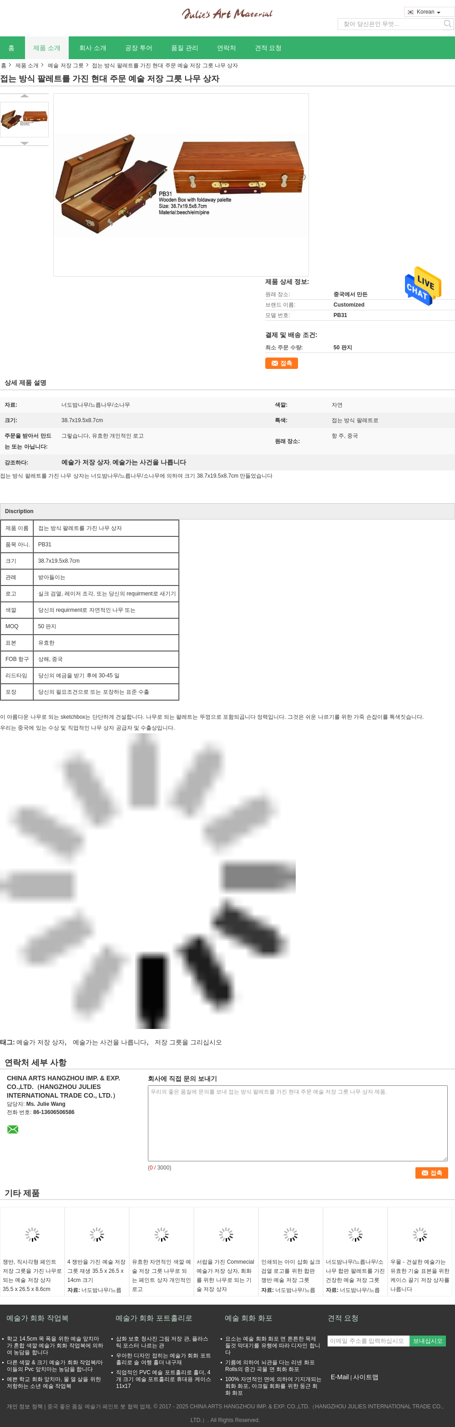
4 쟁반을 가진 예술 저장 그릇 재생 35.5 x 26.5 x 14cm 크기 (96, 1271)
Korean (428, 12)
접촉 (286, 363)
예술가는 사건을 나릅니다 (110, 1042)
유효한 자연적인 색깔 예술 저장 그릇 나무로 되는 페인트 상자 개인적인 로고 (161, 1275)
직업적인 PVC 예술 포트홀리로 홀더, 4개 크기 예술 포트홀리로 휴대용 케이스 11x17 (163, 1379)
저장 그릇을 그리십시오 (188, 1042)
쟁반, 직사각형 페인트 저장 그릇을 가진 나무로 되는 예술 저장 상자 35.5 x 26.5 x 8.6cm (32, 1275)
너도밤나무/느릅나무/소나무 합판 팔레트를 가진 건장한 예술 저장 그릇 (355, 1271)
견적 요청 (268, 47)
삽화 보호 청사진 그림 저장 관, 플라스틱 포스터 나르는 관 (162, 1342)
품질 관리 (184, 47)
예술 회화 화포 (249, 1318)
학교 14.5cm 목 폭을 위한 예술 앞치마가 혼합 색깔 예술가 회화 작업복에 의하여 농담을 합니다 (55, 1346)
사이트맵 (366, 1377)
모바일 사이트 (347, 1388)
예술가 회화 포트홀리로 (154, 1318)
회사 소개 (92, 47)
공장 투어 (138, 47)
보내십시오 (428, 1340)
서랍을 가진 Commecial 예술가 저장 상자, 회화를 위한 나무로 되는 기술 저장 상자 (225, 1275)
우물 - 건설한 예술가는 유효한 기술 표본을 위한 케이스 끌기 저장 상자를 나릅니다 (420, 1275)
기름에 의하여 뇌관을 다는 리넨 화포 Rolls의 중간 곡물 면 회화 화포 (270, 1365)
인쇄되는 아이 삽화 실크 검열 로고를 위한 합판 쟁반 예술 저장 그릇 (290, 1271)
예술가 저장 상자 (40, 1042)
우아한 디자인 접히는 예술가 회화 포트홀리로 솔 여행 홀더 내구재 (163, 1359)
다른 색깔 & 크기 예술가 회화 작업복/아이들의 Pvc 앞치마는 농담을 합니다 (55, 1365)
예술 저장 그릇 (66, 65)
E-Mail (340, 1377)
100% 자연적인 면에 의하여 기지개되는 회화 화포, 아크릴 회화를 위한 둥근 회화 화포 (273, 1386)
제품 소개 (47, 47)
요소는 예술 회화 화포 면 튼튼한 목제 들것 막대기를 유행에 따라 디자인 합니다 (272, 1346)
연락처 (226, 47)
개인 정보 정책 (25, 1406)
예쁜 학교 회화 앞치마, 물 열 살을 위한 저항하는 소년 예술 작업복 (54, 1382)
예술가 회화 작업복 (37, 1318)
